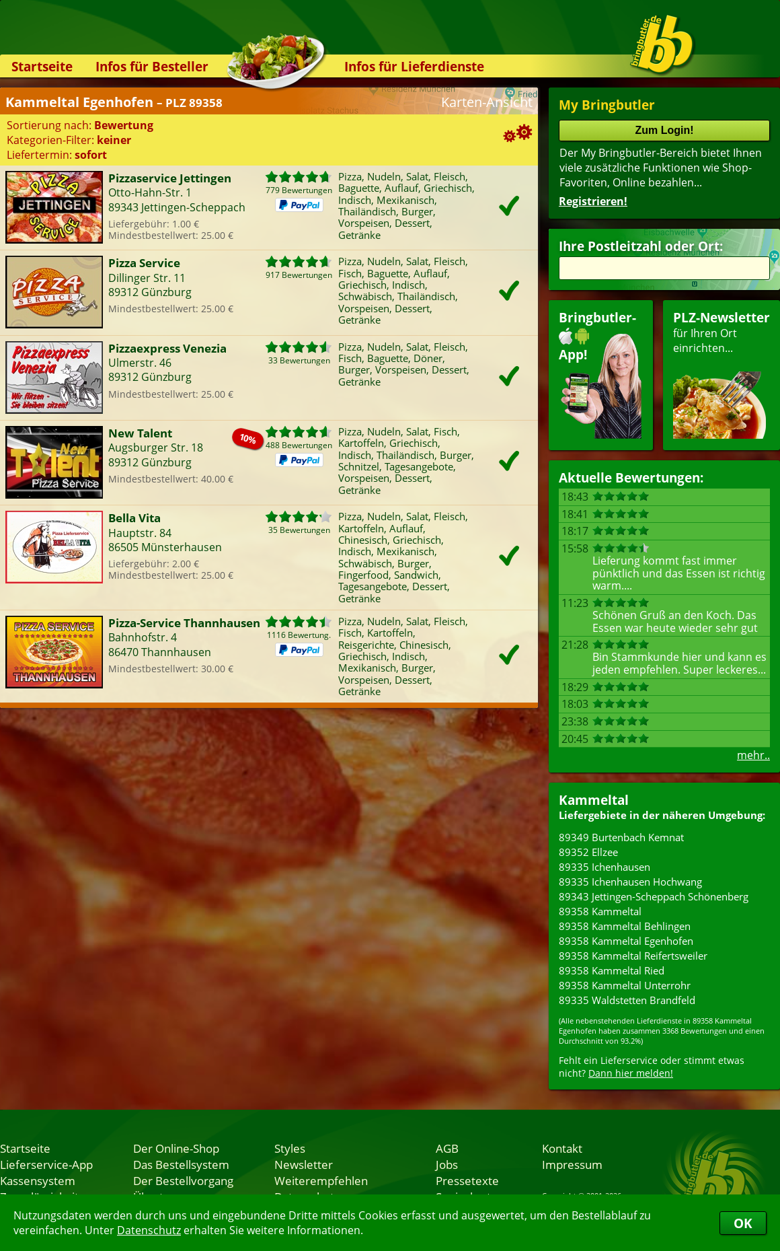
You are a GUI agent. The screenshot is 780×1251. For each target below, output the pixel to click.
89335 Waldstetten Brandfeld (627, 1000)
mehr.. (753, 755)
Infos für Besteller (151, 66)
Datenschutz (149, 1230)
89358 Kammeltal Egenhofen (626, 941)
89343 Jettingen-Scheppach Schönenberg (653, 896)
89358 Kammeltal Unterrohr (625, 985)
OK (743, 1223)
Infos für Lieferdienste (414, 66)
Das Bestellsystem (181, 1164)
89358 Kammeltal (600, 911)
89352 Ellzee (588, 852)
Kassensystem (37, 1180)
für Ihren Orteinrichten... (721, 374)
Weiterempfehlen (321, 1180)
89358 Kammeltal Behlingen (625, 926)
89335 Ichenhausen (604, 866)
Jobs (447, 1164)
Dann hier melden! (630, 1073)
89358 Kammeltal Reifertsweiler (633, 955)
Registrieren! (593, 201)
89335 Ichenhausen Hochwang (630, 881)
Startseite (42, 66)
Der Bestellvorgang (183, 1180)
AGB (447, 1148)
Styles (289, 1148)
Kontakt (562, 1148)
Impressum (572, 1164)
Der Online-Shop (176, 1148)
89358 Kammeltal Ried (611, 970)
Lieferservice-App (46, 1164)
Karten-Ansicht (487, 102)
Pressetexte (467, 1180)
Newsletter (303, 1164)
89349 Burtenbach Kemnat (621, 837)
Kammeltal (594, 799)
